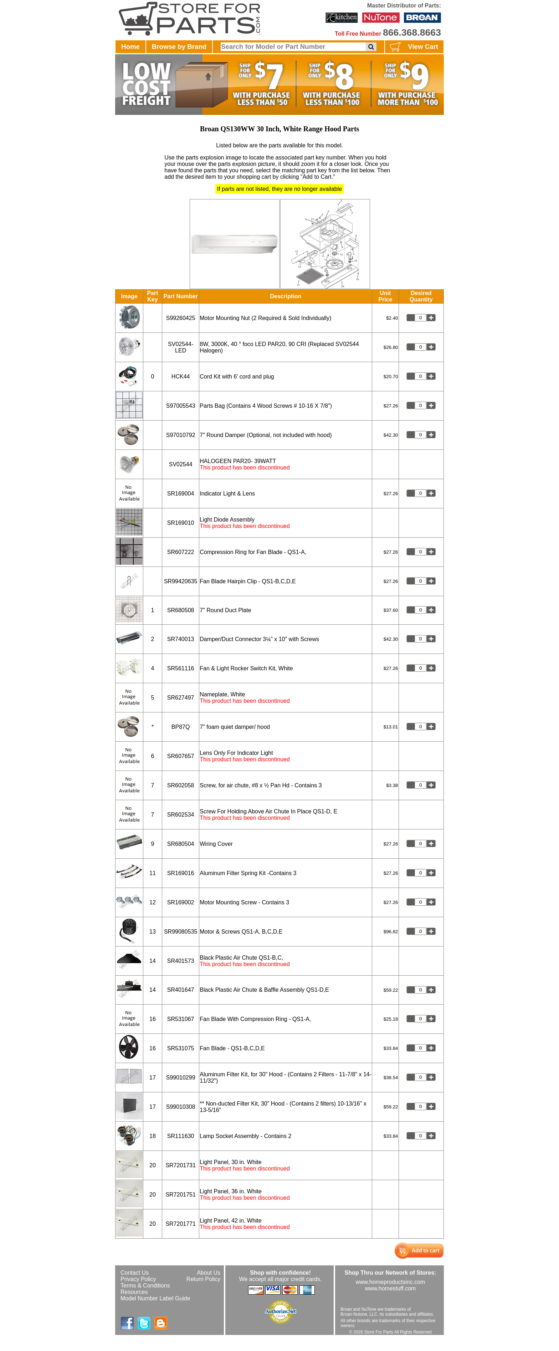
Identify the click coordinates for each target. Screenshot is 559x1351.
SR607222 (180, 552)
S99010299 (180, 1078)
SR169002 (180, 902)
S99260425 (180, 318)
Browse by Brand (179, 46)
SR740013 (180, 639)
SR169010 (180, 523)
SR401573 (180, 961)
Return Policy (203, 1279)
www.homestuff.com (390, 1288)
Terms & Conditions (145, 1286)
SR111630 (180, 1136)
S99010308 (180, 1107)
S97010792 (180, 435)
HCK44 (180, 377)
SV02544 (181, 464)
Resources (134, 1292)
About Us (208, 1273)
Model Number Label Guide (155, 1298)
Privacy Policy (138, 1279)
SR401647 (180, 990)
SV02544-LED (180, 347)
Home (130, 46)
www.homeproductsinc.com (390, 1282)
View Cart (413, 47)
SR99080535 (180, 932)
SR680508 (180, 610)
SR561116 (180, 668)
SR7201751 (180, 1195)
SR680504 (180, 844)
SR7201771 (180, 1224)
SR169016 (180, 873)
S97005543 (180, 406)
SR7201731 (180, 1165)
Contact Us (134, 1273)
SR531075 (180, 1048)
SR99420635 (180, 581)
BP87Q (180, 727)
